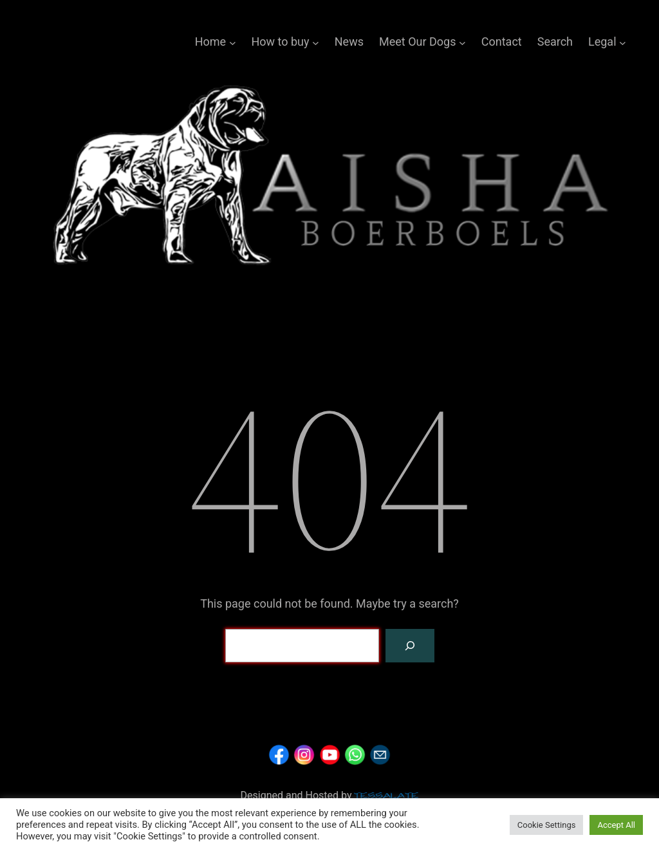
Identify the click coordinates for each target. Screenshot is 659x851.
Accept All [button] (616, 825)
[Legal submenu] (622, 42)
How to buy (280, 41)
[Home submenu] (232, 42)
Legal (602, 41)
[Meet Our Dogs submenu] (462, 42)
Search (555, 41)
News (349, 41)
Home (210, 41)
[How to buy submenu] (315, 42)
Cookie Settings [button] (546, 825)
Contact (501, 41)
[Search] (409, 645)
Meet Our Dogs (417, 41)
